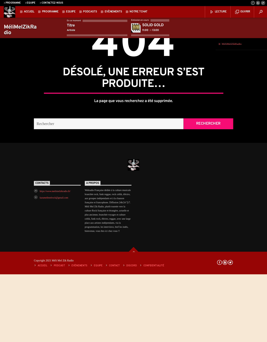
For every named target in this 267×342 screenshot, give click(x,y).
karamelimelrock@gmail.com (54, 304)
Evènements (113, 11)
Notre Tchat (138, 11)
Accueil (29, 11)
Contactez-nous (51, 3)
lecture (218, 12)
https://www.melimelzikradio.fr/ (55, 297)
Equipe (30, 3)
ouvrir (242, 12)
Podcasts (90, 11)
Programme (12, 3)
